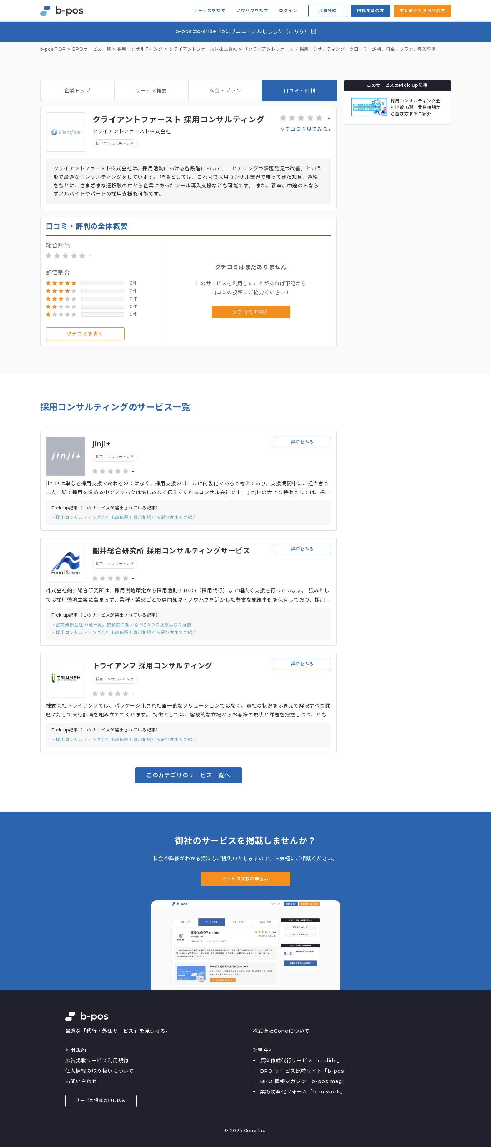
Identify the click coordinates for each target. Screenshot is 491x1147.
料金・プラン (225, 90)
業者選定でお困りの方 (422, 10)
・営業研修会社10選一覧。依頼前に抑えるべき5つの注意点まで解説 (121, 624)
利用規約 (75, 1050)
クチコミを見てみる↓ (305, 129)
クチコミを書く (85, 334)
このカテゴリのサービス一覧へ (188, 775)
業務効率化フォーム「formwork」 (303, 1091)
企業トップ (77, 90)
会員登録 (328, 10)
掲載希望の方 (370, 10)
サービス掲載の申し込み (101, 1100)
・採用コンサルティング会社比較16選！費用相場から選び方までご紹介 (124, 517)
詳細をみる (302, 441)
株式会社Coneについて (281, 1031)
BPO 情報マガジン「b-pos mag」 (303, 1081)
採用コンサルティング (115, 143)
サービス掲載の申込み (245, 878)
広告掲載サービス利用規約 (97, 1060)
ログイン (288, 11)
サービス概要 (151, 90)
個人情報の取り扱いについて (99, 1071)
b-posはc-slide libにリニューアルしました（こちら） (246, 31)
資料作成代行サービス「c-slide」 (301, 1060)
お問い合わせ (81, 1081)
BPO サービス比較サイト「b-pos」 (305, 1071)
